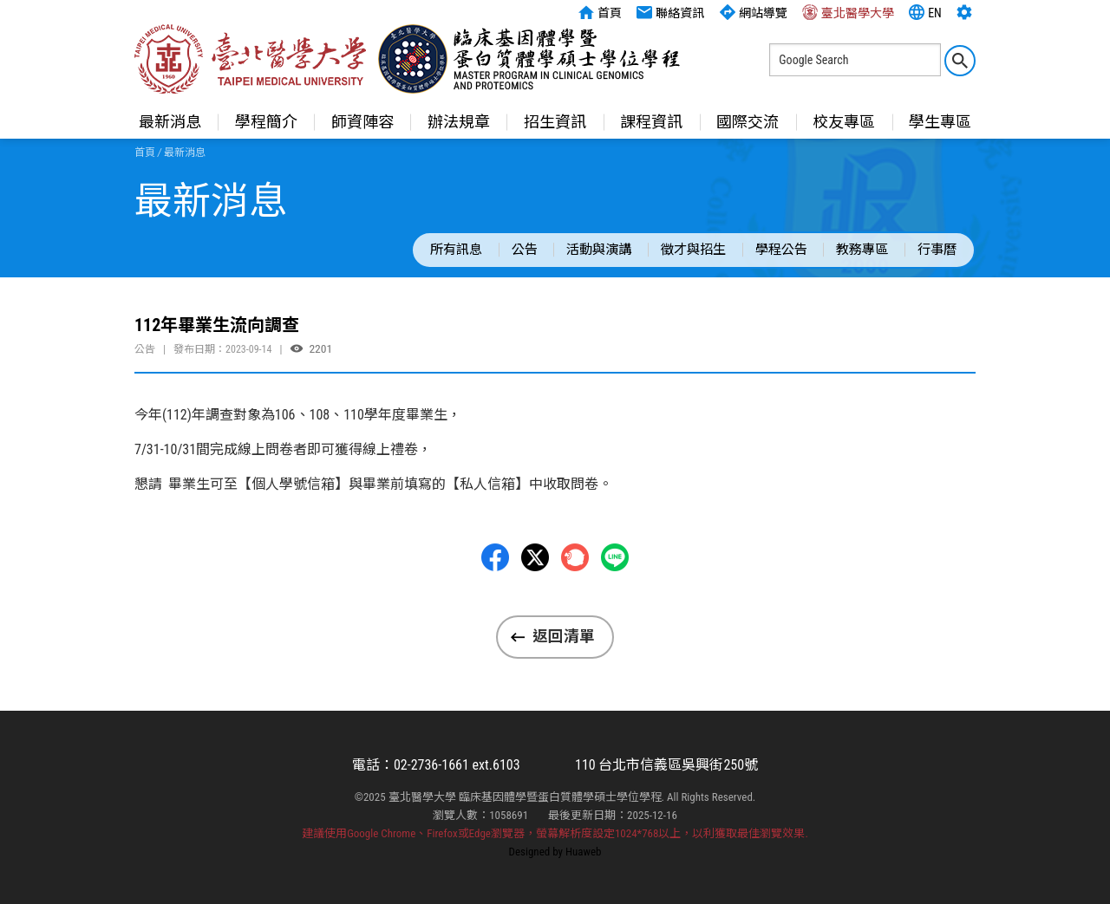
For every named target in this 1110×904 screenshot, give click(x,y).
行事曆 (937, 249)
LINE (615, 563)
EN (925, 12)
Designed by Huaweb (555, 851)
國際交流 (747, 122)
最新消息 (170, 122)
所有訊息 (456, 249)
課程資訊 (651, 122)
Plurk (575, 563)
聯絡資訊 (670, 12)
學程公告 (781, 249)
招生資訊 (555, 122)
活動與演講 (598, 249)
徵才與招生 (693, 249)
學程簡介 (266, 122)
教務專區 (862, 249)
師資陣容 (362, 122)
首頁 (600, 12)
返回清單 (563, 636)
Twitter (535, 563)
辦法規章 (459, 122)
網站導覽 (753, 12)
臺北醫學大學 (848, 12)
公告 (525, 249)
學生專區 (940, 122)
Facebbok (495, 563)
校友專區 (844, 122)
